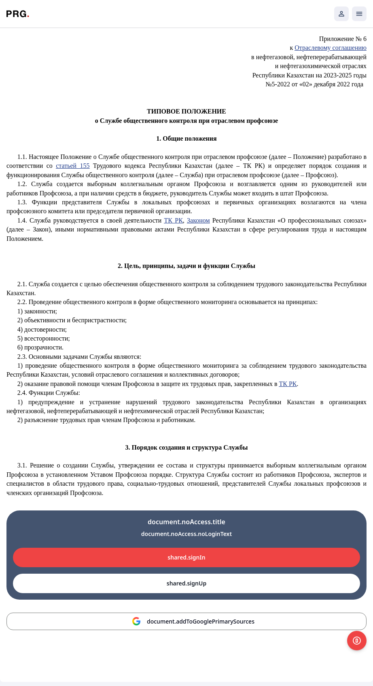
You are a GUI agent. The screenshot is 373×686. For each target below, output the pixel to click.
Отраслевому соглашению (331, 47)
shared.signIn (186, 557)
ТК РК (173, 220)
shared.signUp (186, 583)
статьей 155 (72, 165)
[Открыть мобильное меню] (359, 13)
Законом (198, 220)
